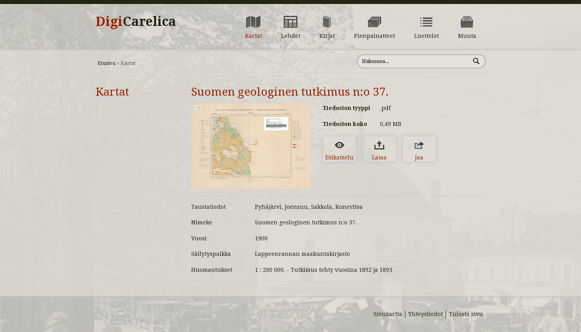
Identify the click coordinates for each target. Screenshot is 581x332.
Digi (136, 21)
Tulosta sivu (466, 314)
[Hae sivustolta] (413, 61)
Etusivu (106, 63)
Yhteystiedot (425, 314)
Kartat (112, 91)
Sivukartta (388, 314)
